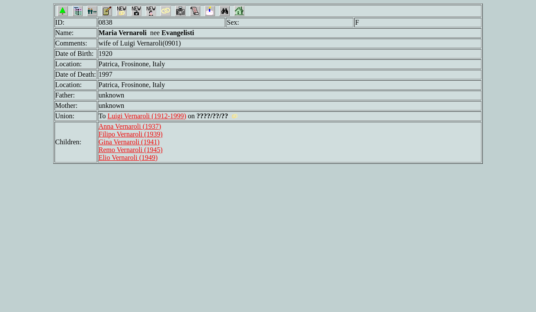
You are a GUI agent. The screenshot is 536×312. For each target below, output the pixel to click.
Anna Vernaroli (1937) (130, 126)
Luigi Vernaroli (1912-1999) (146, 116)
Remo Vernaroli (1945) (131, 149)
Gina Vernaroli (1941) (129, 142)
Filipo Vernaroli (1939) (131, 134)
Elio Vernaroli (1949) (128, 157)
